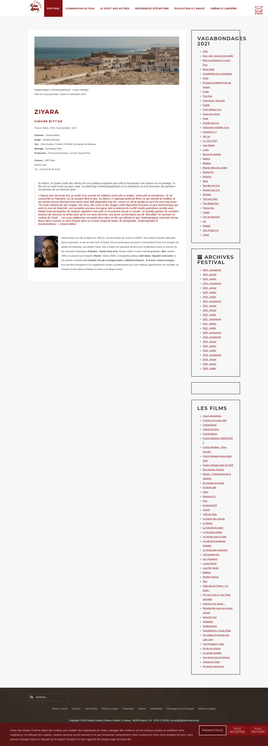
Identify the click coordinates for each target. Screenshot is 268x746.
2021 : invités (209, 328)
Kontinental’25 (210, 505)
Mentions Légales (207, 708)
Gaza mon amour (211, 114)
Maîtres (206, 158)
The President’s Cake (213, 644)
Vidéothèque (156, 708)
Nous (205, 181)
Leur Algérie (209, 145)
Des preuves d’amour (213, 469)
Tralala (206, 212)
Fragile (206, 105)
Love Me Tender (211, 568)
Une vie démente (211, 217)
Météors (207, 572)
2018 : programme (212, 355)
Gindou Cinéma (60, 708)
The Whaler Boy (211, 203)
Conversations (210, 434)
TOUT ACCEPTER (237, 730)
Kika (205, 501)
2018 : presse (209, 359)
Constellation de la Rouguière (217, 73)
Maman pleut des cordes (215, 167)
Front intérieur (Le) (212, 109)
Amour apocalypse (212, 416)
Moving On (208, 172)
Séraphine (208, 621)
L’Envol (206, 510)
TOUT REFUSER (258, 730)
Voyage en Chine (211, 662)
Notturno (207, 176)
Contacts (76, 708)
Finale (206, 91)
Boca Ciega (208, 69)
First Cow (207, 96)
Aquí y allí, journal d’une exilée (218, 56)
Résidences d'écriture (152, 8)
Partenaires (128, 708)
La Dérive (207, 523)
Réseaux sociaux (109, 708)
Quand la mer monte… (214, 604)
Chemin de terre (211, 429)
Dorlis (206, 78)
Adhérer (142, 708)
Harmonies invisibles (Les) (216, 127)
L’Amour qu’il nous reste (215, 420)
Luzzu (206, 150)
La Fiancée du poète (213, 527)
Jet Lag (206, 136)
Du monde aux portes (213, 483)
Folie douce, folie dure (214, 100)
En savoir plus (141, 739)
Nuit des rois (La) (211, 185)
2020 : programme (212, 332)
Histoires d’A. (209, 496)
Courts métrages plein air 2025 (218, 465)
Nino (205, 581)
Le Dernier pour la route (214, 536)
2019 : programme (212, 337)
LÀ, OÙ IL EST (210, 141)
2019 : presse (209, 341)
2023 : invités (209, 297)
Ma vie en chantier (212, 154)
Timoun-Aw (208, 208)
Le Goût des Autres (115, 8)
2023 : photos (209, 292)
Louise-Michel (210, 563)
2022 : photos (209, 310)
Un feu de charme (212, 648)
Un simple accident (212, 653)
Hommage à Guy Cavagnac (180, 708)
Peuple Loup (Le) (211, 190)
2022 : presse (209, 306)
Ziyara (206, 235)
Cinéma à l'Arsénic (223, 8)
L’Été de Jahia (210, 514)
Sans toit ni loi (210, 617)
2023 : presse (209, 288)
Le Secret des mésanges (215, 550)
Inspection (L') (210, 132)
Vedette (206, 226)
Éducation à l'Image (189, 8)
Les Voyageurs (210, 559)
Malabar (207, 163)
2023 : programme (212, 283)
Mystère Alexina (211, 577)
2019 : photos (209, 346)
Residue (207, 194)
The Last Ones (210, 199)
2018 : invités (209, 368)
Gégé (205, 118)
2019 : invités (209, 350)
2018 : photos (209, 364)
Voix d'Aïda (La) (210, 230)
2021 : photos (209, 323)
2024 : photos (209, 279)
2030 (205, 51)
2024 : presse (209, 274)
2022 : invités (209, 314)
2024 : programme (212, 270)
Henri (205, 492)
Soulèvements (210, 626)
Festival (53, 8)
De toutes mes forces (213, 666)
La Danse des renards (214, 519)
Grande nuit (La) (211, 123)
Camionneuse (210, 425)
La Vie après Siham (212, 532)
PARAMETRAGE (212, 730)
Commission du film (79, 8)
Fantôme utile (209, 487)
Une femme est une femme (216, 657)
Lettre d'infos (91, 708)
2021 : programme (212, 319)
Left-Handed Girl (211, 554)
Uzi (204, 221)
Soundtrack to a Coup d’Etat (217, 630)
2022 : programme (212, 301)
